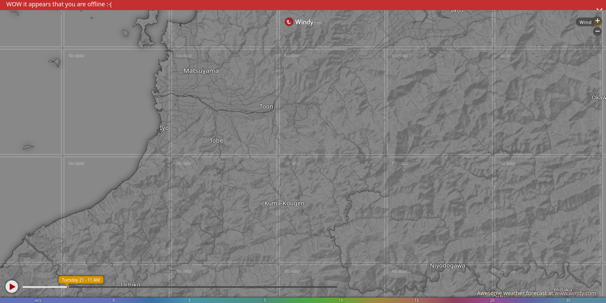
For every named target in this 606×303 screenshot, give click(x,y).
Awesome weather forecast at (536, 293)
